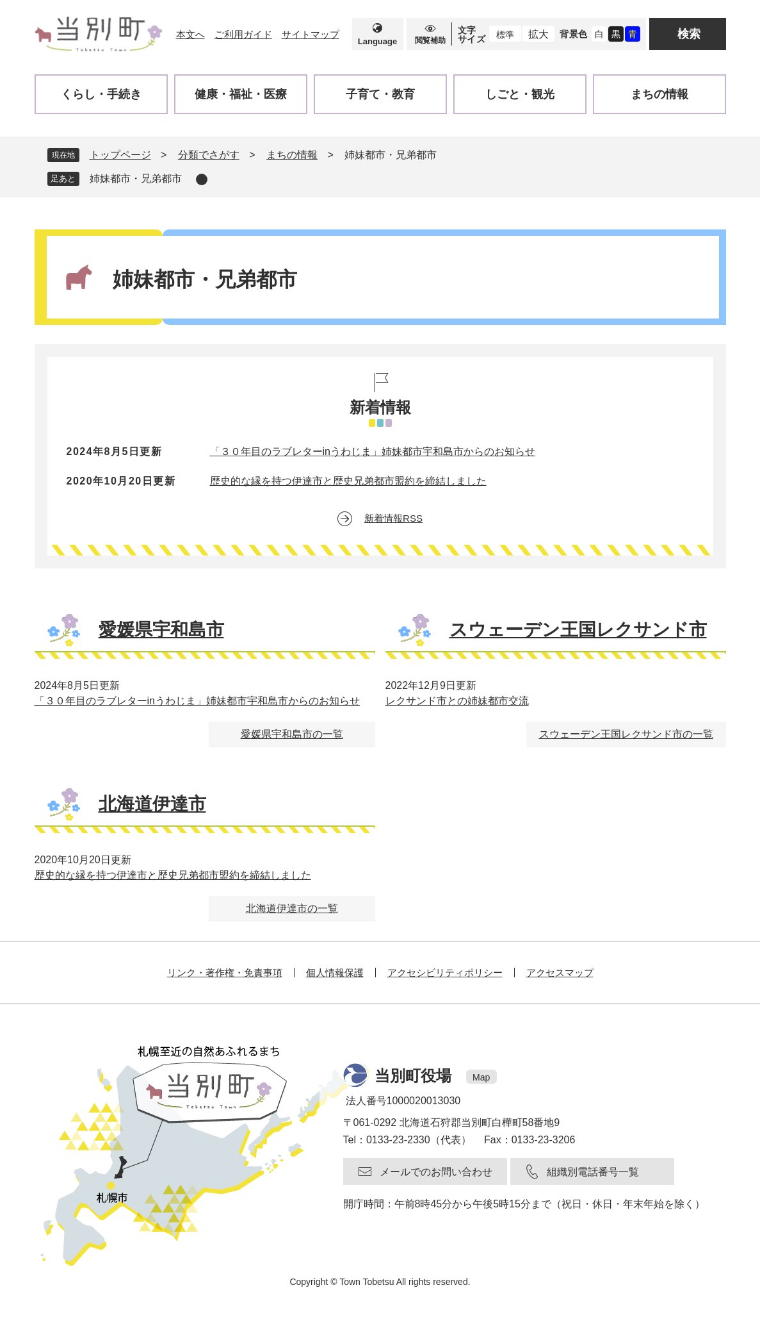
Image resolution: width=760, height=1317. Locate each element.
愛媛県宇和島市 (161, 630)
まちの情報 (292, 154)
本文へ (190, 34)
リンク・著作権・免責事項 (224, 972)
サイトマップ (310, 34)
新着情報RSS (393, 518)
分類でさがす (208, 154)
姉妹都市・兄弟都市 (136, 178)
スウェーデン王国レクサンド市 (578, 630)
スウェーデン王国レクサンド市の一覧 (626, 734)
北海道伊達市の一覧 (292, 908)
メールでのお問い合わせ (436, 1171)
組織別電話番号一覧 (593, 1171)
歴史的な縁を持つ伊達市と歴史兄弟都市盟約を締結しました (348, 481)
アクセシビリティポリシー (445, 972)
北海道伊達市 (152, 804)
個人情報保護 (335, 972)
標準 (505, 34)
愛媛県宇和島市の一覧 (292, 734)
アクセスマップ (560, 972)
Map (481, 1077)
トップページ (120, 154)
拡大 (538, 34)
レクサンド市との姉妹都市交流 (457, 700)
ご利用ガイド (243, 34)
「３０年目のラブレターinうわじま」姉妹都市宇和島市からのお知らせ (372, 451)
